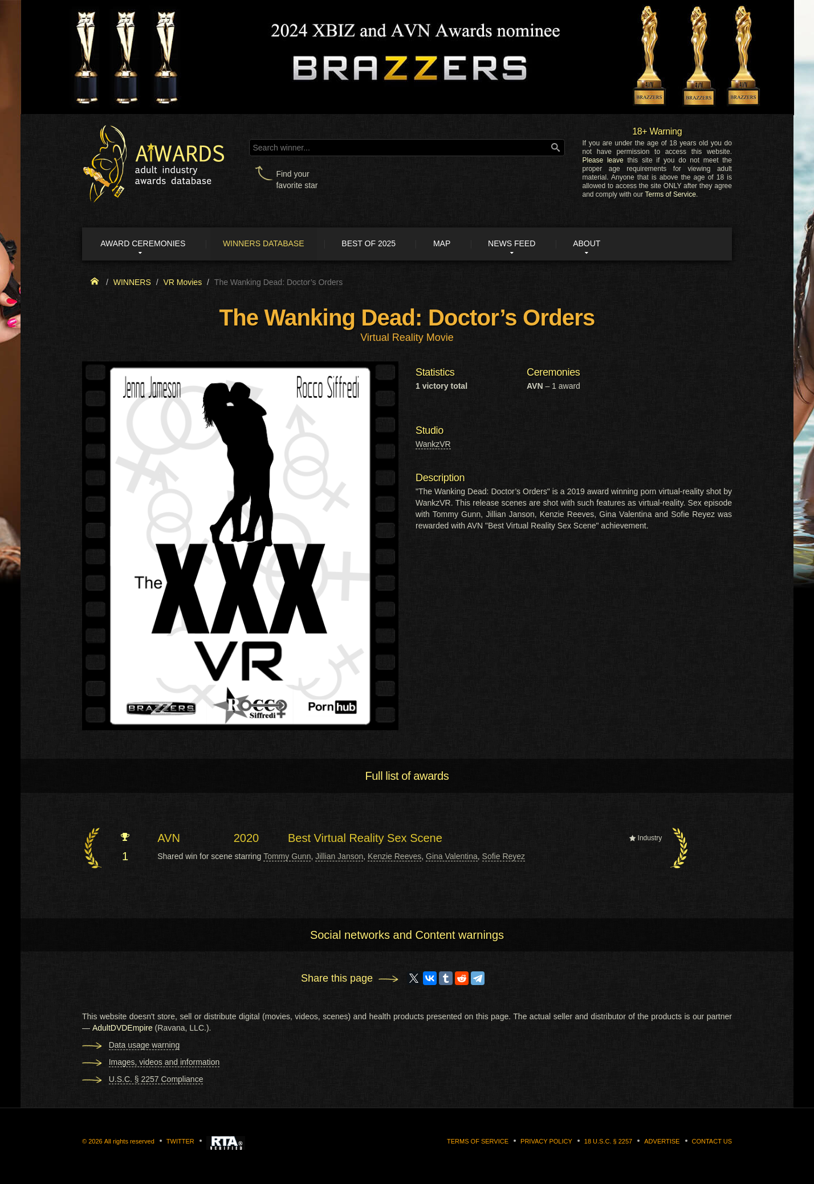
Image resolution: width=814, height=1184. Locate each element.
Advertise (661, 1141)
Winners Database (267, 244)
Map (448, 244)
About (597, 244)
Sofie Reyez (503, 856)
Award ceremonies (144, 244)
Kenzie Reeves (394, 856)
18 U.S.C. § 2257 (608, 1141)
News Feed (520, 244)
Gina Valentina (452, 856)
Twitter (180, 1141)
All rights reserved (129, 1141)
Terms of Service (670, 194)
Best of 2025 (374, 244)
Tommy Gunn (287, 856)
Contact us (712, 1141)
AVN (168, 838)
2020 (246, 838)
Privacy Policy (546, 1141)
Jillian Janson (339, 856)
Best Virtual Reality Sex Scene (365, 838)
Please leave (602, 160)
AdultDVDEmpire (122, 1028)
